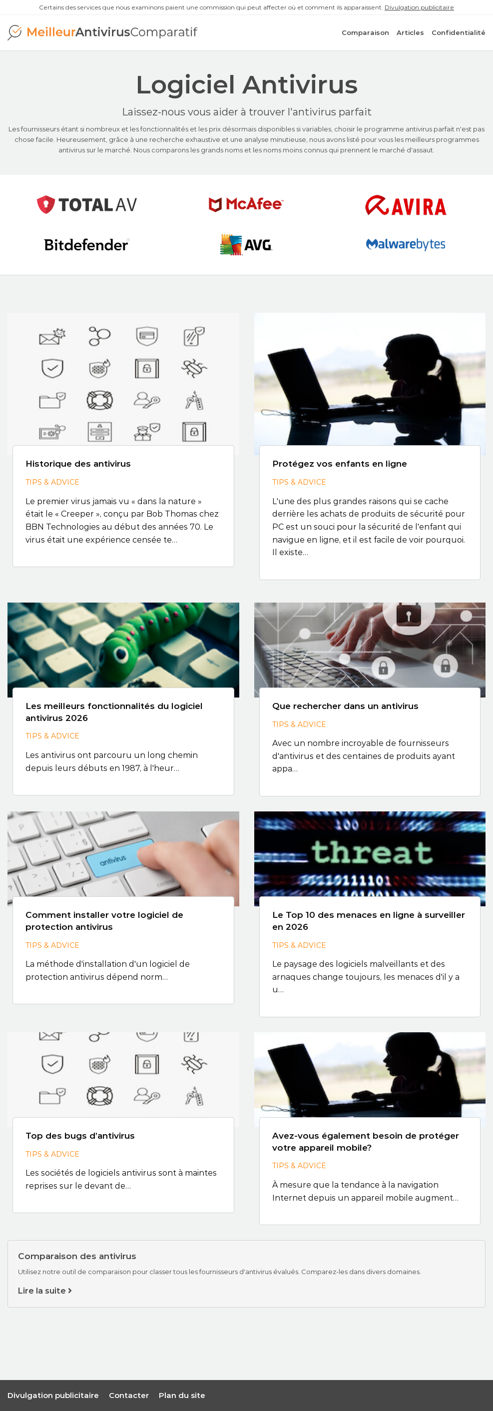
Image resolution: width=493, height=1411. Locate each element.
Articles (410, 32)
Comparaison (365, 32)
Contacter (129, 1395)
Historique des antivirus (78, 464)
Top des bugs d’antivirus (80, 1136)
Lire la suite (45, 1291)
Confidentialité (459, 32)
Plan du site (182, 1395)
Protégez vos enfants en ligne (339, 464)
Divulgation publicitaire (419, 7)
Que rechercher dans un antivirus (345, 706)
